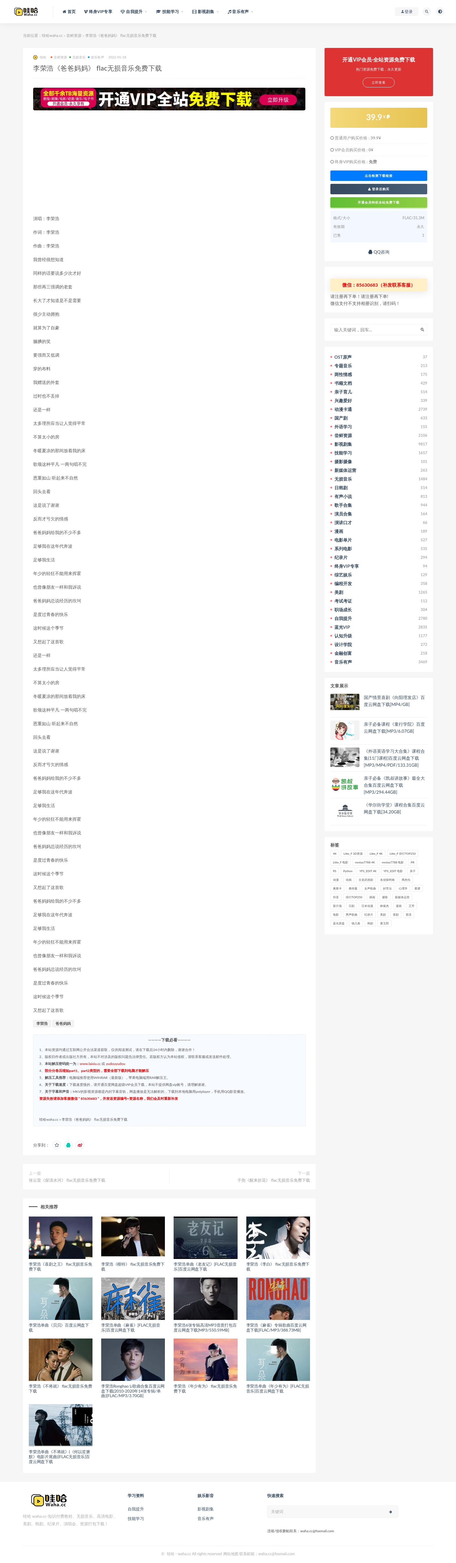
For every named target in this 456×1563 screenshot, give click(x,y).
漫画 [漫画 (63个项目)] (399, 906)
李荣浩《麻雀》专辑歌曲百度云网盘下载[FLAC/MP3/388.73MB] (276, 1327)
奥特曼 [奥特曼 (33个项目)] (353, 888)
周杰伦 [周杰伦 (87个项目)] (406, 879)
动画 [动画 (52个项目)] (349, 879)
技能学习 (136, 1518)
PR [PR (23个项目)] (412, 862)
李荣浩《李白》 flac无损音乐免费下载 (278, 1266)
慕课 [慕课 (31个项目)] (417, 888)
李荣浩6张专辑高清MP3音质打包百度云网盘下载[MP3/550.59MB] (205, 1327)
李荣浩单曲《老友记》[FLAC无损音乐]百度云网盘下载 (205, 1266)
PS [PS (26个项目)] (334, 871)
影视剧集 (205, 1508)
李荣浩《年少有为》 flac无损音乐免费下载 (205, 1388)
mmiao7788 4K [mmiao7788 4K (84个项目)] (365, 862)
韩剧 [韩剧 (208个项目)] (370, 923)
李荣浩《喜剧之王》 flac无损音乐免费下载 (60, 1266)
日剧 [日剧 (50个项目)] (352, 906)
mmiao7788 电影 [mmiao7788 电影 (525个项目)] (393, 862)
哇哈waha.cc (52, 35)
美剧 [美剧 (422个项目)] (383, 914)
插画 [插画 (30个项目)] (372, 897)
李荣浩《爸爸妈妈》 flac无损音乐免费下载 (94, 1119)
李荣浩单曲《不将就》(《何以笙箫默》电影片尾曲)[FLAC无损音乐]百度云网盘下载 (59, 1456)
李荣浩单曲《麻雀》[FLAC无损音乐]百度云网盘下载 (130, 1327)
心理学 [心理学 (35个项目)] (403, 888)
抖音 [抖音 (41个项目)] (336, 897)
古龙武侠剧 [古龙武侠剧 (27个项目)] (366, 879)
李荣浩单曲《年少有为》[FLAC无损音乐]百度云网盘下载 (277, 1388)
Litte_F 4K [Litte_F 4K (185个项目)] (376, 853)
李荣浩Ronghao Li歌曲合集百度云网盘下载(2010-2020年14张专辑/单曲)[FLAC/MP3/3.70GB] (133, 1391)
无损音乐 (77, 57)
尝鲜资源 (73, 35)
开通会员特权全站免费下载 (379, 202)
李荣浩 (42, 1023)
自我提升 (136, 1508)
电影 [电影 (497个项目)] (336, 914)
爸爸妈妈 (63, 1023)
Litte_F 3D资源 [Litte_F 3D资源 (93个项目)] (353, 853)
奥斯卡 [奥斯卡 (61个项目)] (337, 888)
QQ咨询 (378, 251)
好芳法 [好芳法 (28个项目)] (387, 888)
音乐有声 (96, 57)
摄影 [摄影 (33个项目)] (385, 897)
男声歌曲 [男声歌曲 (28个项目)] (351, 914)
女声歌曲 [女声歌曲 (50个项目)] (370, 888)
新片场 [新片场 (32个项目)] (337, 906)
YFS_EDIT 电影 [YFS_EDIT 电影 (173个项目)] (393, 871)
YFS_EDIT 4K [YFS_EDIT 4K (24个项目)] (368, 871)
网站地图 (230, 1553)
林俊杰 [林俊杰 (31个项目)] (384, 906)
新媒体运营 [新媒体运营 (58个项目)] (402, 897)
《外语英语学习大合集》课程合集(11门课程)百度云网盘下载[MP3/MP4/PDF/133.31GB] (394, 758)
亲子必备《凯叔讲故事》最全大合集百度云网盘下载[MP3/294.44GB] (394, 785)
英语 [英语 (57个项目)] (409, 914)
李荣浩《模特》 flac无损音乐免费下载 (133, 1266)
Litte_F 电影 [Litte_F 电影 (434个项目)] (340, 862)
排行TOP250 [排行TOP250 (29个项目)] (354, 897)
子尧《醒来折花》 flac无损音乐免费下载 (273, 1180)
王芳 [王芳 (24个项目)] (411, 906)
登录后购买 (379, 189)
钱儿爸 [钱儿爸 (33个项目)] (356, 923)
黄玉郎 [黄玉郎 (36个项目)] (384, 923)
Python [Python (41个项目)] (347, 871)
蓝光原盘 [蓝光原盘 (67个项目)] (339, 923)
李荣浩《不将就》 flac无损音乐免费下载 (60, 1388)
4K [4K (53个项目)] (335, 853)
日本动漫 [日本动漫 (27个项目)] (367, 906)
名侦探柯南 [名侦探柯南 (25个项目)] (387, 879)
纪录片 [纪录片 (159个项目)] (368, 914)
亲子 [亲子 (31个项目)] (413, 871)
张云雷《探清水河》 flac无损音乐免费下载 (67, 1180)
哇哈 (39, 57)
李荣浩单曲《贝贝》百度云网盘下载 (59, 1327)
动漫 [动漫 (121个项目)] (336, 879)
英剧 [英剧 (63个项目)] (396, 914)
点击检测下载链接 (379, 175)
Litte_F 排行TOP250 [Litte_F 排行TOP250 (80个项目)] (403, 853)
